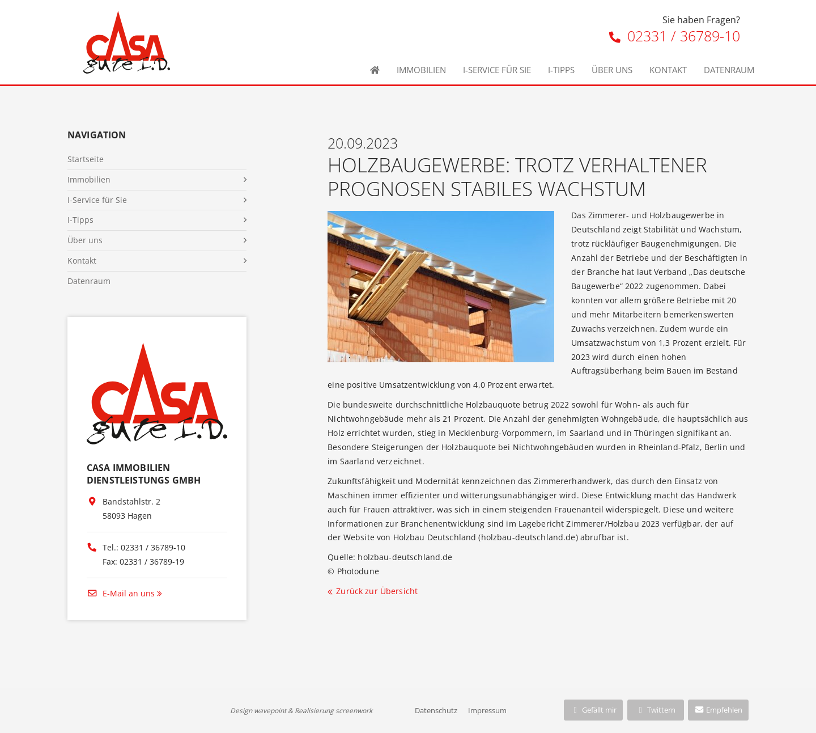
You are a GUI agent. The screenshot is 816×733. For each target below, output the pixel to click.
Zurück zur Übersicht (377, 591)
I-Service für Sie (497, 69)
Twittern (655, 710)
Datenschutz (436, 710)
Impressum (487, 710)
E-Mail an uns (121, 593)
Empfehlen (718, 710)
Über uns (612, 69)
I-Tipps (561, 69)
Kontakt (668, 69)
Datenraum (729, 69)
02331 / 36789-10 (674, 35)
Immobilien (421, 69)
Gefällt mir (593, 710)
